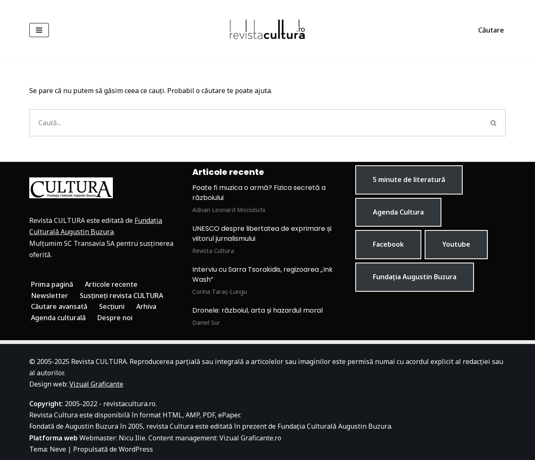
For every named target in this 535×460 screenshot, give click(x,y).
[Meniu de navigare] (39, 30)
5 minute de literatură (409, 179)
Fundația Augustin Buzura (414, 276)
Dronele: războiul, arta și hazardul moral (257, 310)
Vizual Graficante (96, 384)
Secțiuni (112, 306)
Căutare (491, 30)
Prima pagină (52, 284)
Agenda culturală (58, 317)
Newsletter (49, 295)
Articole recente (111, 284)
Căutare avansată (59, 306)
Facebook (388, 244)
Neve (58, 449)
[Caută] (255, 122)
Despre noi (114, 317)
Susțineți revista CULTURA (121, 295)
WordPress (136, 449)
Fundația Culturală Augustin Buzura (334, 426)
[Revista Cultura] (267, 30)
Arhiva (146, 306)
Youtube (456, 244)
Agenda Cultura (398, 212)
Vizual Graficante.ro (250, 437)
